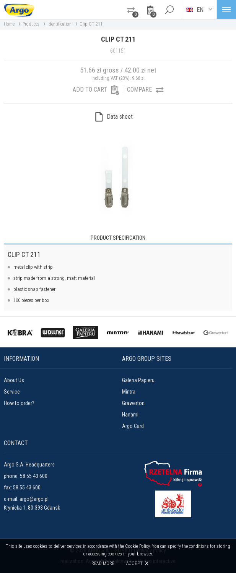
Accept (134, 563)
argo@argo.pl (34, 499)
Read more (102, 563)
